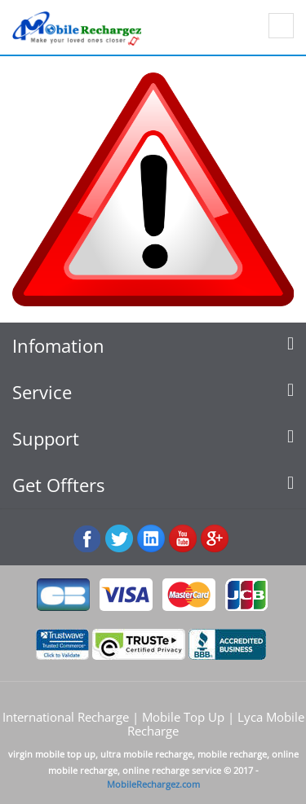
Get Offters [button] (153, 485)
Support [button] (153, 438)
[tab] (153, 346)
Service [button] (153, 392)
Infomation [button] (153, 346)
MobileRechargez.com (153, 784)
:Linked (151, 539)
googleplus (215, 539)
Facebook (87, 539)
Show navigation (281, 25)
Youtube (183, 539)
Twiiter (119, 539)
